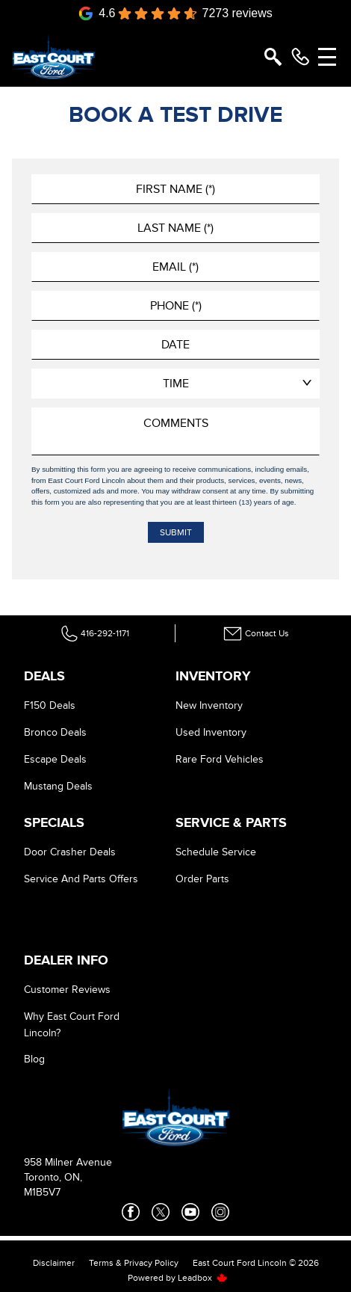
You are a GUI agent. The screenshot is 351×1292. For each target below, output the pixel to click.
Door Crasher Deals (70, 852)
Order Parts (202, 879)
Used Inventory (211, 732)
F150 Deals (49, 705)
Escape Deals (55, 759)
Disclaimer (54, 1263)
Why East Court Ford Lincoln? (71, 1024)
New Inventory (209, 705)
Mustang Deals (58, 786)
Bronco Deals (55, 732)
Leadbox (203, 1278)
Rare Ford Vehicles (220, 759)
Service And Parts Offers (81, 879)
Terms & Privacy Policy (133, 1263)
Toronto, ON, (53, 1177)
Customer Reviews (67, 989)
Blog (34, 1059)
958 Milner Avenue (68, 1162)
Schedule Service (216, 852)
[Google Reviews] (175, 13)
